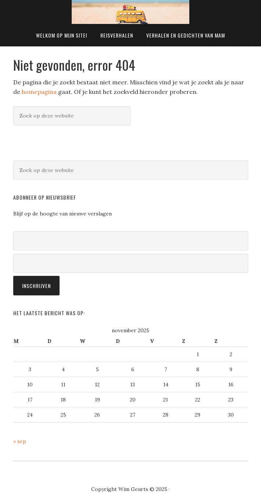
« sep (19, 441)
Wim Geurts (130, 12)
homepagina (39, 91)
